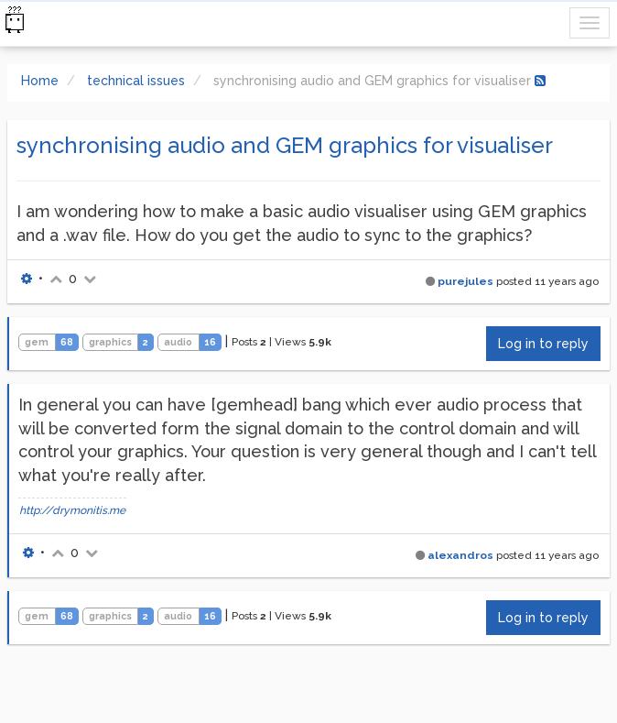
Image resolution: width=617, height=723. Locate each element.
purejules (465, 281)
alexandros (460, 555)
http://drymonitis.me (72, 510)
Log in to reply (543, 343)
